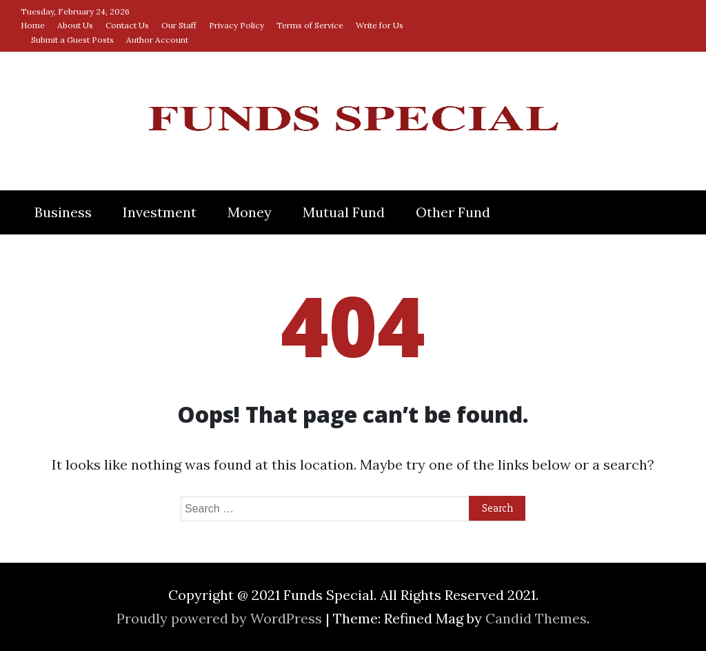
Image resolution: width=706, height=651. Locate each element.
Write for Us (379, 25)
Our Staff (178, 25)
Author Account (157, 39)
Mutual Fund (344, 212)
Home (33, 25)
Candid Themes (536, 618)
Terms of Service (309, 25)
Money (250, 212)
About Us (75, 25)
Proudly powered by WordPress (221, 618)
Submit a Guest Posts (72, 39)
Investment (159, 212)
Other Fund (453, 212)
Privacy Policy (236, 25)
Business (63, 212)
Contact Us (127, 25)
